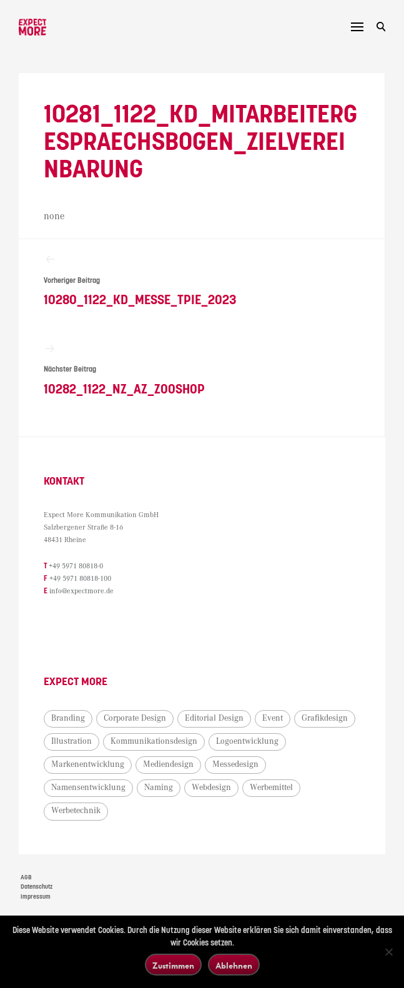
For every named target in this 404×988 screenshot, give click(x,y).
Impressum (36, 897)
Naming (158, 787)
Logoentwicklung (247, 741)
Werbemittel (271, 787)
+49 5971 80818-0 (76, 566)
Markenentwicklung (87, 764)
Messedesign (235, 764)
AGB (26, 877)
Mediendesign (168, 764)
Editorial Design (214, 718)
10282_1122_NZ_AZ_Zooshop (202, 369)
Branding (68, 718)
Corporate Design (135, 718)
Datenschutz (36, 887)
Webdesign (211, 787)
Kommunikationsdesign (154, 741)
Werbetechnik (76, 810)
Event (272, 718)
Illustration (71, 741)
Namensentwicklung (88, 787)
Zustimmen (173, 965)
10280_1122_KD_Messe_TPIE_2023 (202, 280)
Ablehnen (233, 965)
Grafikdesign (325, 718)
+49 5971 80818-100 (80, 579)
